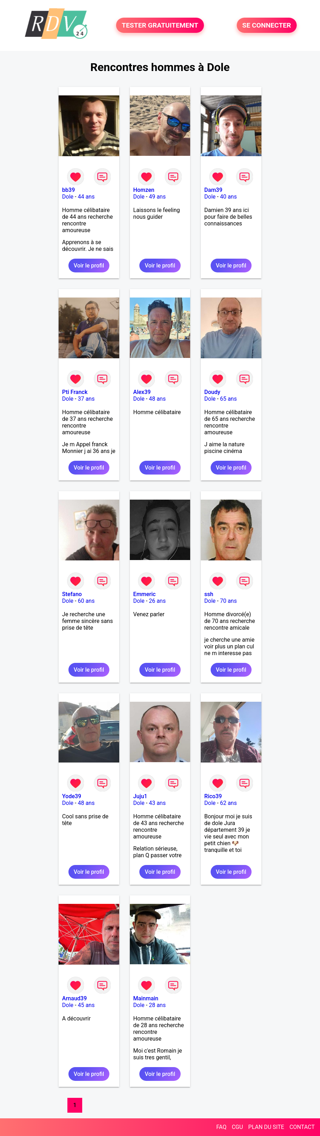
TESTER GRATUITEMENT (160, 25)
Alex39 (142, 392)
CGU (237, 1127)
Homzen (144, 190)
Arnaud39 (74, 998)
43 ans (157, 803)
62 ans (228, 803)
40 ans (228, 196)
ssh (208, 594)
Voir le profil (89, 265)
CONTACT (302, 1127)
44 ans (86, 196)
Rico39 (213, 796)
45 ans (86, 1005)
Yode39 (71, 796)
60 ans (86, 601)
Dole (67, 196)
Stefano (72, 594)
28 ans (157, 1005)
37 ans (86, 398)
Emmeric (144, 594)
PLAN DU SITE (266, 1127)
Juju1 (140, 796)
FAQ (221, 1127)
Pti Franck (74, 392)
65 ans (228, 398)
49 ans (157, 196)
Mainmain (145, 998)
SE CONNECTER (266, 25)
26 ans (157, 601)
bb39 (68, 190)
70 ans (228, 601)
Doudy (212, 392)
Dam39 (213, 190)
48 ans (157, 398)
